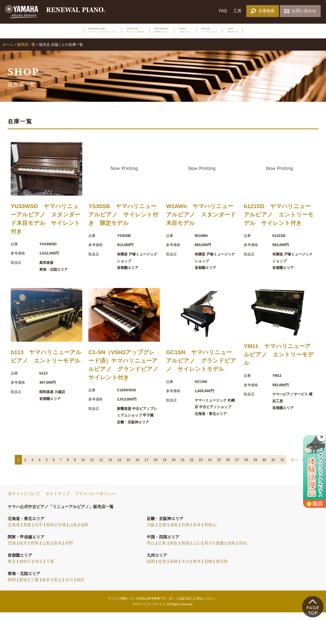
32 (282, 467)
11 (92, 467)
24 (210, 467)
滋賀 (174, 532)
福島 (84, 532)
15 (128, 467)
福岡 (151, 569)
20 (174, 467)
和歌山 (210, 532)
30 (264, 467)
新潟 (57, 551)
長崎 (174, 569)
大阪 (151, 532)
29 (255, 467)
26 (228, 467)
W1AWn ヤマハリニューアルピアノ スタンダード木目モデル (201, 222)
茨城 (12, 551)
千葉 (50, 569)
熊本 (197, 569)
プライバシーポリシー (95, 501)
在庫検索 (262, 11)
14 (119, 467)
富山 (57, 587)
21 (183, 467)
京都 (162, 532)
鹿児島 (222, 569)
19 (164, 467)
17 (146, 467)
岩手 (39, 532)
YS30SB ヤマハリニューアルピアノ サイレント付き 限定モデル (123, 222)
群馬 (35, 551)
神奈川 (25, 569)
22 (192, 467)
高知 (243, 551)
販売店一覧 (26, 52)
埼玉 (39, 569)
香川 (208, 551)
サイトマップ (57, 501)
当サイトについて (24, 501)
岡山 (151, 551)
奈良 (197, 532)
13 (110, 467)
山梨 (46, 551)
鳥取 (174, 551)
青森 (27, 532)
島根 (185, 551)
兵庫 (185, 532)
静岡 (12, 587)
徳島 (231, 551)
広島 (162, 551)
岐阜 (46, 587)
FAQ (223, 11)
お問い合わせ (300, 11)
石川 (69, 587)
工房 (237, 11)
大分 (185, 569)
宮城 (62, 532)
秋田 (50, 532)
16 (137, 467)
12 (101, 467)
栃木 (23, 551)
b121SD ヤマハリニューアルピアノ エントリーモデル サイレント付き (279, 222)
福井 (80, 587)
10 (83, 467)
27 (237, 467)
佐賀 (162, 569)
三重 (35, 587)
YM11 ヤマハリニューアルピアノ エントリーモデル (279, 362)
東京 (12, 569)
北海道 (14, 532)
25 (219, 467)
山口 (197, 551)
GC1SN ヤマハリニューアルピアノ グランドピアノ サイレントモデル (201, 368)
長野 (69, 551)
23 (201, 467)
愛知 (23, 587)
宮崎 (208, 569)
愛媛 (220, 551)
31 (273, 467)
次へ (294, 467)
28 (246, 467)
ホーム (8, 52)
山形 (73, 532)
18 (156, 467)
